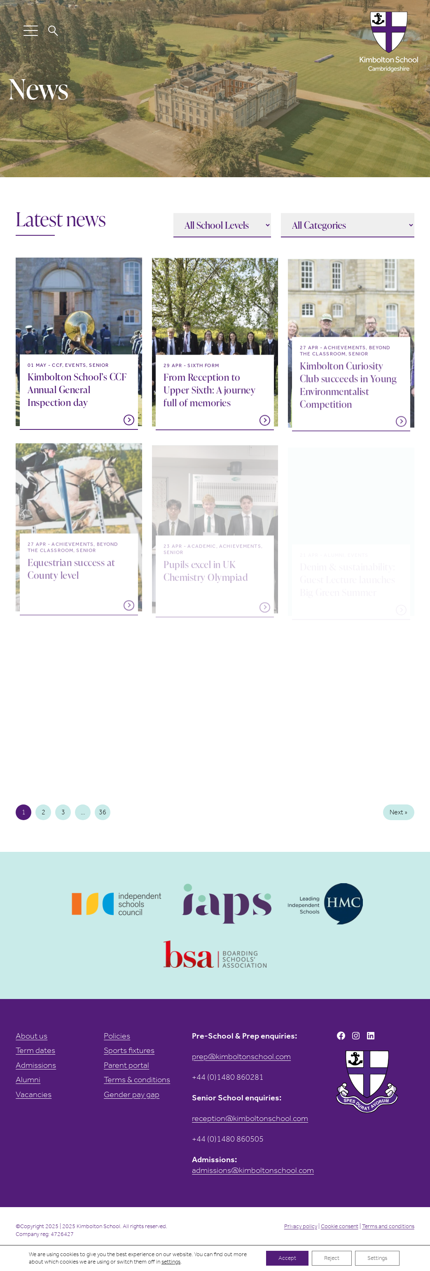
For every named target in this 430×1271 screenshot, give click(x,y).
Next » (398, 812)
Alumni (28, 1079)
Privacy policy (300, 1226)
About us (31, 1036)
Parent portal (126, 1065)
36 (102, 812)
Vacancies (33, 1094)
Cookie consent (339, 1226)
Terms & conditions (137, 1079)
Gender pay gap (131, 1094)
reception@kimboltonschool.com (250, 1118)
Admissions (36, 1065)
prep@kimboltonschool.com (241, 1056)
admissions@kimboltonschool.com (253, 1170)
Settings (377, 1258)
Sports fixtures (129, 1050)
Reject (331, 1258)
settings (170, 1261)
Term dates (35, 1050)
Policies (117, 1036)
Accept (287, 1258)
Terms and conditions (388, 1226)
